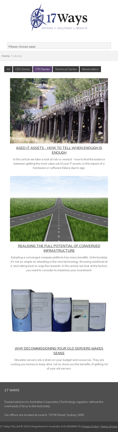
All (8, 69)
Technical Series (66, 69)
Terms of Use (109, 426)
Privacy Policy (90, 426)
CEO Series (22, 69)
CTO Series (42, 69)
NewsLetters (90, 69)
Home (6, 56)
